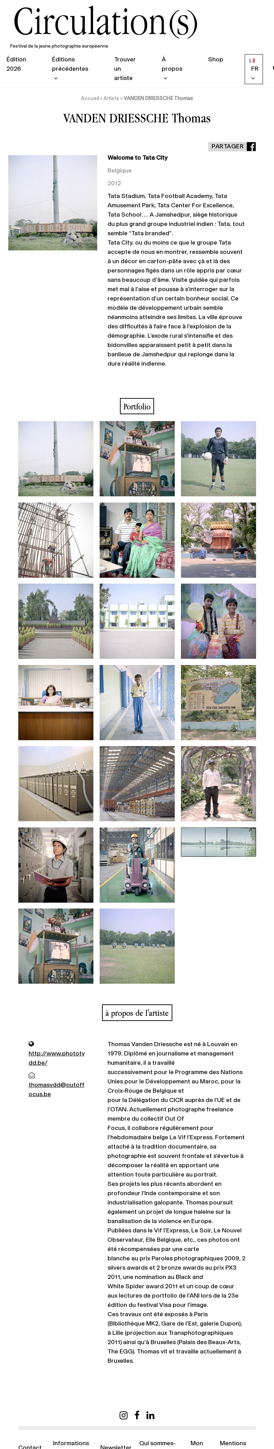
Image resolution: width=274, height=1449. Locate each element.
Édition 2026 (16, 64)
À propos (172, 64)
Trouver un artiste (125, 69)
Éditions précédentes (70, 64)
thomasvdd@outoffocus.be (56, 1085)
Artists (111, 98)
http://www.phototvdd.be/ (57, 1053)
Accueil (90, 98)
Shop (215, 60)
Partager (228, 146)
